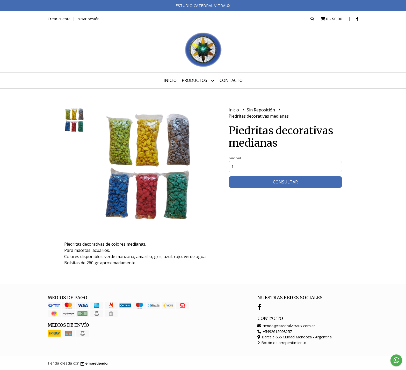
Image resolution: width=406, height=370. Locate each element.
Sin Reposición (261, 110)
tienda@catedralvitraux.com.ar (286, 325)
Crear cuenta (59, 18)
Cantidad (235, 158)
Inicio (170, 80)
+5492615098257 (274, 331)
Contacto (231, 80)
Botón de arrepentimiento (281, 342)
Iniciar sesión (87, 18)
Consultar (285, 182)
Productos (198, 80)
